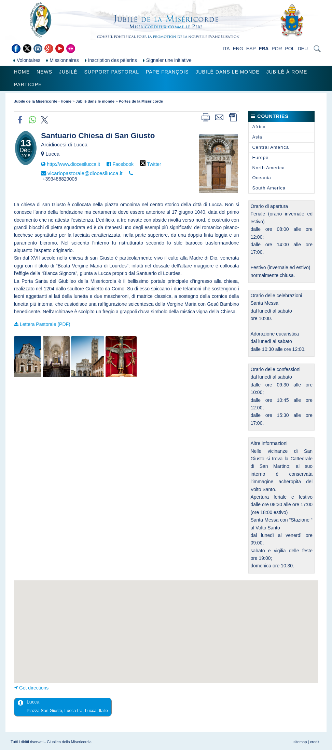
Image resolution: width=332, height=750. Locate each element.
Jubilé (68, 72)
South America (269, 187)
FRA (264, 48)
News (44, 72)
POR (277, 48)
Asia (257, 137)
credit (314, 742)
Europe (260, 157)
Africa (258, 126)
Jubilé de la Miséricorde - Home (42, 101)
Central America (270, 147)
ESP (251, 48)
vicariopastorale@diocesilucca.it (84, 173)
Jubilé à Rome (286, 72)
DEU (303, 48)
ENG (238, 48)
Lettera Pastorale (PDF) (45, 324)
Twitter (154, 164)
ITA (226, 48)
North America (268, 167)
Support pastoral (111, 72)
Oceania (261, 177)
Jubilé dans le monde (227, 72)
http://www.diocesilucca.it (73, 164)
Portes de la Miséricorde (141, 101)
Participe (28, 84)
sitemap (300, 742)
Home (22, 72)
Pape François (167, 72)
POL (290, 48)
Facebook (122, 164)
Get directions (34, 687)
